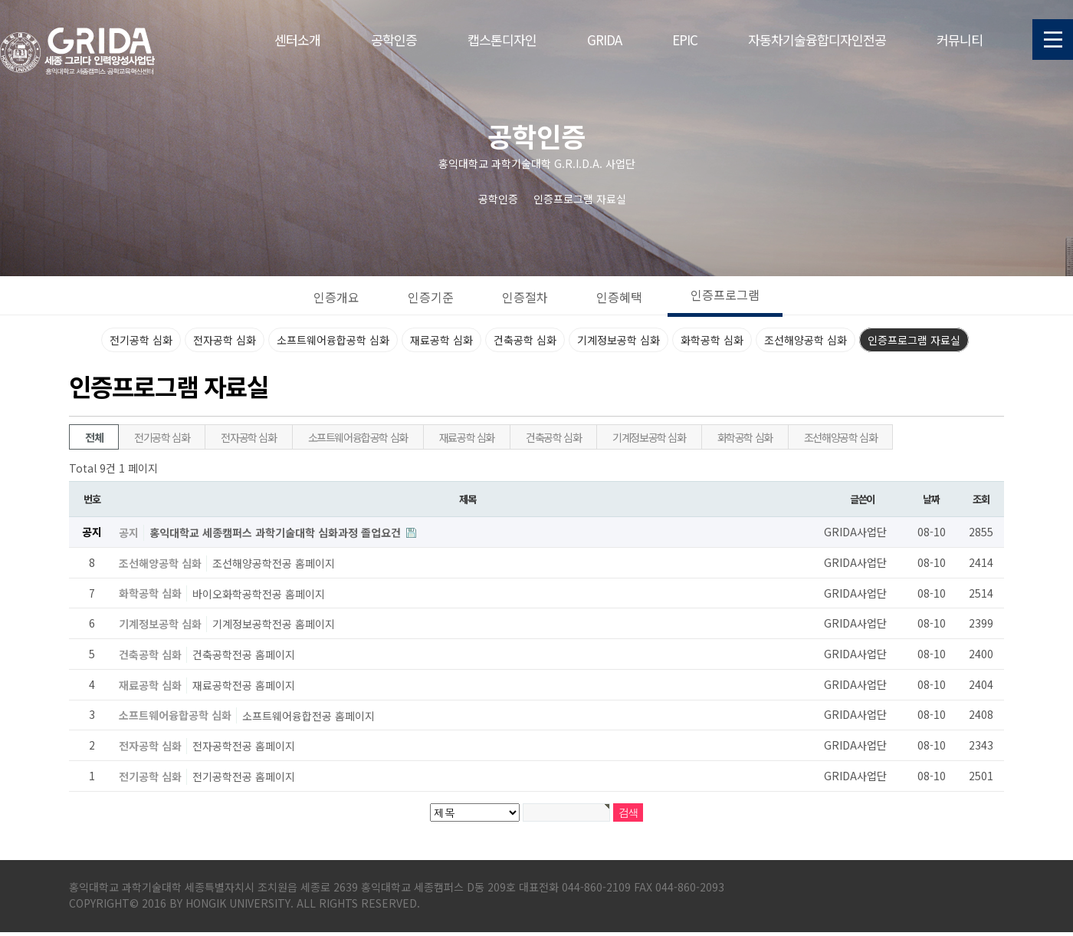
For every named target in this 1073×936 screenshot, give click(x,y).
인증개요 (336, 297)
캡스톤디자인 (502, 39)
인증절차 (525, 297)
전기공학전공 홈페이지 (243, 776)
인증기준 (431, 297)
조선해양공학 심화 (805, 340)
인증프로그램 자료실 (914, 340)
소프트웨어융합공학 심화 (333, 340)
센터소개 (297, 39)
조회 (981, 499)
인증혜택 (619, 297)
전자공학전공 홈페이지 (243, 745)
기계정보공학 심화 (618, 340)
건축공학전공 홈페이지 (243, 654)
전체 (94, 437)
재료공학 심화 (441, 340)
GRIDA (604, 39)
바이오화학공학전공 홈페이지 (258, 593)
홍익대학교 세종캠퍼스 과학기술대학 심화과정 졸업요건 (276, 532)
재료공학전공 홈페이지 (243, 685)
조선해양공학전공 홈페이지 (273, 563)
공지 (129, 532)
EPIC (684, 39)
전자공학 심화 (224, 340)
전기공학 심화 (141, 340)
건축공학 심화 (525, 340)
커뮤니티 (960, 39)
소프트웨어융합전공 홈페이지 (308, 715)
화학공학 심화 (712, 340)
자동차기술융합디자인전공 (817, 39)
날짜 (931, 499)
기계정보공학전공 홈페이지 (273, 623)
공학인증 (394, 39)
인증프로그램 (725, 294)
